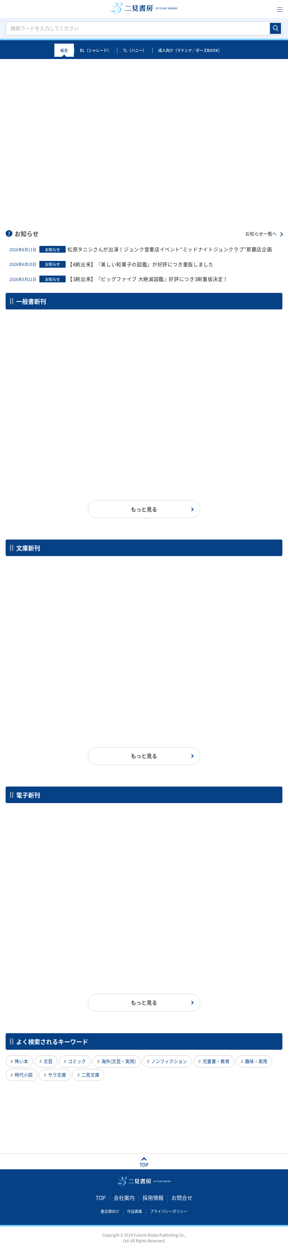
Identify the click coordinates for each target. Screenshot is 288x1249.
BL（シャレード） (95, 50)
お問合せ (181, 1197)
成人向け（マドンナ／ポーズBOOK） (190, 50)
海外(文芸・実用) (118, 1061)
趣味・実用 (256, 1061)
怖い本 (21, 1061)
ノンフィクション (169, 1061)
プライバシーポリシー (169, 1211)
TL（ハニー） (134, 50)
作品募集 (134, 1211)
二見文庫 (90, 1075)
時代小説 (24, 1075)
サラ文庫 (57, 1075)
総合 (64, 50)
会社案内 (124, 1197)
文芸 (48, 1061)
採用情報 (153, 1197)
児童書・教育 (216, 1061)
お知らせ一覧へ (261, 233)
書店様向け (109, 1211)
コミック (77, 1061)
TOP (101, 1197)
